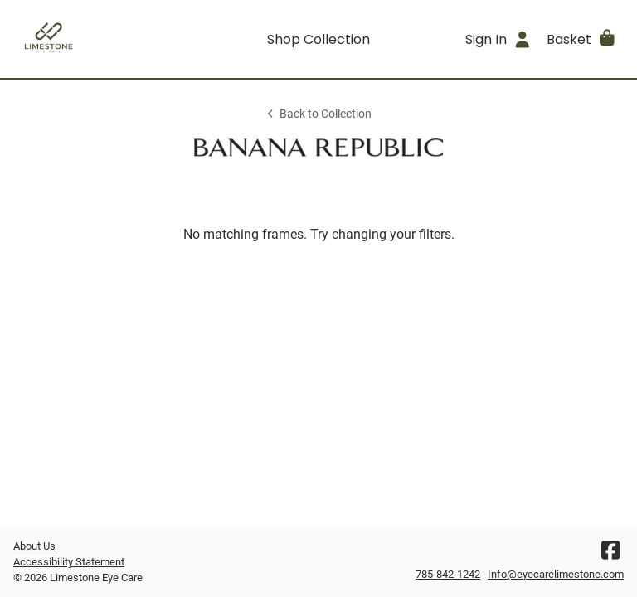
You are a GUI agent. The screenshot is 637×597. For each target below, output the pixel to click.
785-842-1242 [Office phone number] (448, 574)
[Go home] (89, 39)
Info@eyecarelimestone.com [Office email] (556, 574)
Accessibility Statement (68, 562)
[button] (582, 39)
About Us (34, 546)
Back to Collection (318, 114)
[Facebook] (610, 554)
